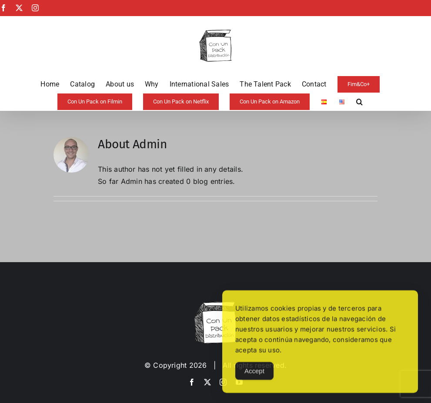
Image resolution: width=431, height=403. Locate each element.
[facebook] (191, 382)
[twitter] (207, 382)
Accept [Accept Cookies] (254, 376)
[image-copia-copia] (215, 304)
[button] (359, 101)
